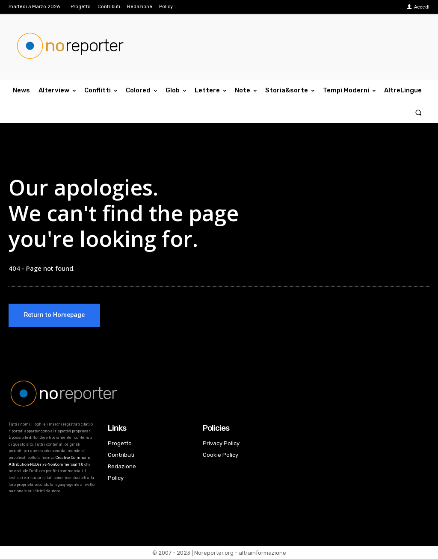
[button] (418, 112)
